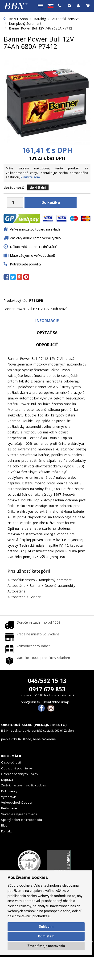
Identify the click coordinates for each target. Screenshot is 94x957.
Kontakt (6, 831)
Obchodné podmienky (17, 768)
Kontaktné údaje (57, 702)
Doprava (7, 780)
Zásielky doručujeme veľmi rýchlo (35, 238)
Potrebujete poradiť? (25, 264)
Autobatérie (16, 585)
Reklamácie (9, 808)
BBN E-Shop (18, 19)
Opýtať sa (47, 332)
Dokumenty (9, 791)
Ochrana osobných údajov (19, 774)
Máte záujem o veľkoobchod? (32, 255)
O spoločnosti (11, 762)
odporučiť (47, 344)
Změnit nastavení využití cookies (23, 785)
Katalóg (40, 19)
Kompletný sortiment (25, 23)
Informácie (47, 320)
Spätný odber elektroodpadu (21, 820)
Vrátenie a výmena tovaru (19, 814)
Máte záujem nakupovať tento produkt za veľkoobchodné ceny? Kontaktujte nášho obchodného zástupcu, (47, 172)
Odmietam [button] (46, 936)
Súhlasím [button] (46, 926)
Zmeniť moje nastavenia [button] (46, 946)
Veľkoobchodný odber (17, 803)
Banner (35, 585)
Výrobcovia (8, 797)
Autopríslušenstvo (66, 19)
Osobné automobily (60, 585)
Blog (4, 825)
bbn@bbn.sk (30, 702)
